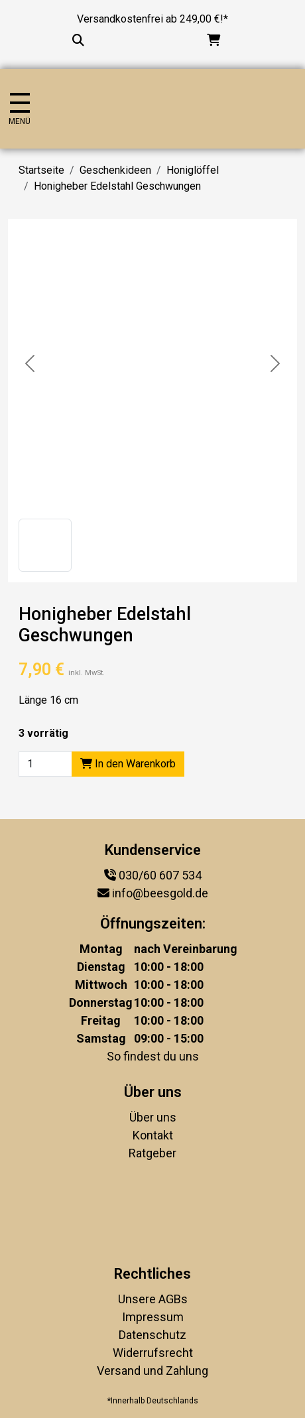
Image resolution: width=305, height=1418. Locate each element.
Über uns (152, 1117)
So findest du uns (153, 1056)
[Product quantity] (45, 764)
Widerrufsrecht (153, 1353)
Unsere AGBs (153, 1299)
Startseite (41, 170)
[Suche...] (78, 40)
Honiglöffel (192, 170)
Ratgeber (152, 1153)
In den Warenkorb (128, 763)
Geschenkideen (115, 170)
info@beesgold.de (160, 893)
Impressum (153, 1317)
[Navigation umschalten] (19, 109)
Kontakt (153, 1135)
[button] (45, 545)
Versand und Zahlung (152, 1371)
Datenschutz (152, 1335)
